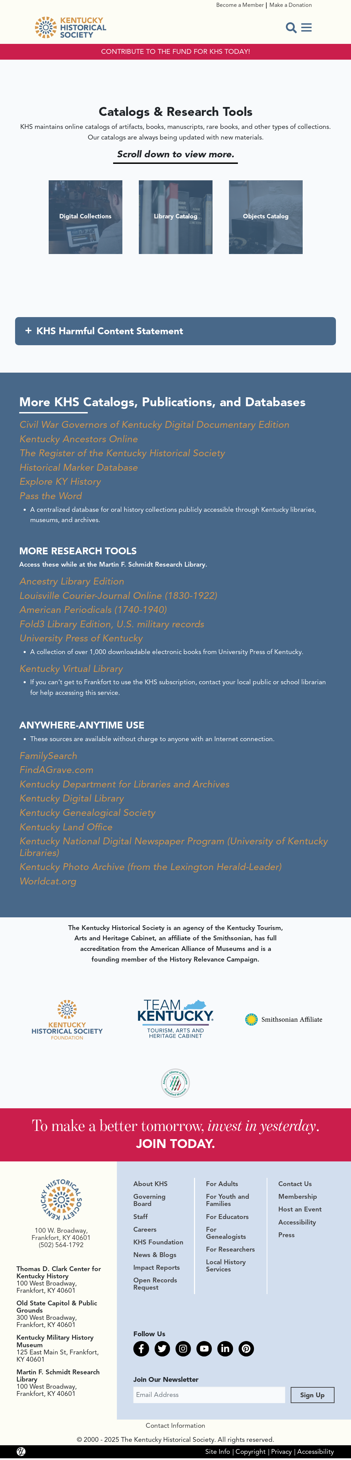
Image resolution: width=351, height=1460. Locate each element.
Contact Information (175, 1427)
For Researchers (230, 1251)
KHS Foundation (158, 1244)
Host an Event (300, 1211)
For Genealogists (226, 1234)
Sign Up (312, 1396)
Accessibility (297, 1224)
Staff (140, 1218)
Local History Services (226, 1267)
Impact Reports (156, 1269)
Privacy (281, 1453)
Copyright (250, 1453)
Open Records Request (155, 1285)
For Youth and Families (227, 1202)
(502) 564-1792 (61, 1247)
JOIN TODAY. (175, 1145)
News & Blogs (155, 1257)
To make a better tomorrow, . (175, 1126)
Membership (297, 1198)
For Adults (222, 1186)
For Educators (227, 1218)
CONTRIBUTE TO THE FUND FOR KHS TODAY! (175, 52)
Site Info (217, 1453)
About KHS (150, 1186)
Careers (145, 1231)
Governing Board (149, 1202)
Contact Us (295, 1186)
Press (286, 1236)
